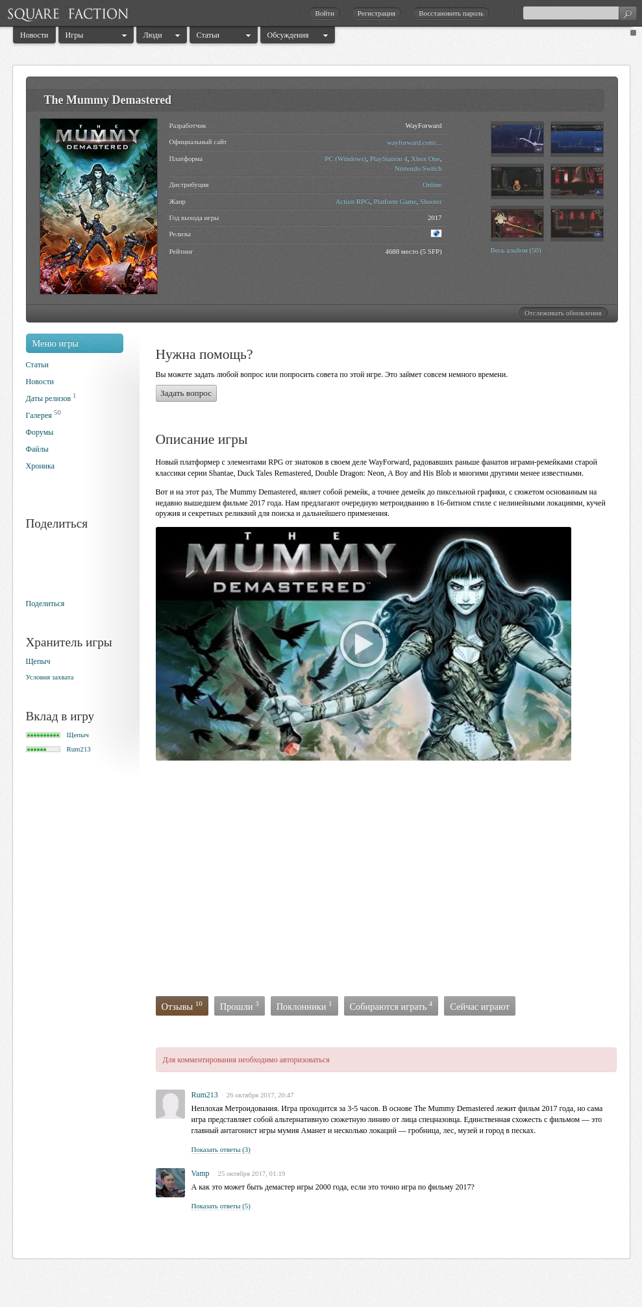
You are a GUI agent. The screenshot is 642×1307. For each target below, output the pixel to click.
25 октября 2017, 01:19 (252, 1173)
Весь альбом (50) (516, 250)
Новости (34, 35)
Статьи (208, 35)
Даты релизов (48, 398)
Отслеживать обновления (563, 313)
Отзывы (182, 1005)
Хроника (40, 465)
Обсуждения (288, 35)
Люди (152, 35)
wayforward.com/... (414, 142)
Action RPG (353, 201)
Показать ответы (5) (221, 1206)
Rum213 (79, 749)
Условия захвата (50, 677)
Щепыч (38, 661)
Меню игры (55, 343)
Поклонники (304, 1005)
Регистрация (376, 13)
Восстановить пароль (451, 13)
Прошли (239, 1005)
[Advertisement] (334, 881)
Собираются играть (391, 1005)
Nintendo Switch (418, 168)
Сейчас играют (480, 1006)
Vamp (200, 1173)
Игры (75, 35)
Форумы (40, 432)
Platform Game (394, 201)
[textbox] (579, 12)
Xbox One (425, 158)
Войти (324, 13)
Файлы (37, 449)
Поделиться (45, 603)
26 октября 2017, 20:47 (260, 1095)
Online (432, 184)
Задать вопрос (186, 393)
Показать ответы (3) (221, 1149)
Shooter (431, 201)
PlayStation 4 (389, 158)
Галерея (39, 415)
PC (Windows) (345, 158)
